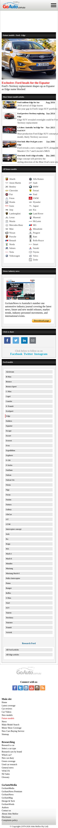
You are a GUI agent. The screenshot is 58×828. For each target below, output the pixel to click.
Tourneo (9, 622)
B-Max (8, 377)
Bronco (9, 382)
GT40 (8, 524)
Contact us (6, 810)
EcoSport (9, 411)
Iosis (7, 534)
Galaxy (9, 509)
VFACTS (6, 771)
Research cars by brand (12, 752)
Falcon (8, 475)
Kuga (8, 544)
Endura (9, 421)
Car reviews (7, 709)
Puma (8, 583)
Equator (9, 426)
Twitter (28, 354)
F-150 (8, 460)
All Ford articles (12, 650)
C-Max (8, 391)
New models (7, 715)
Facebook (16, 354)
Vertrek (9, 632)
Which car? (7, 755)
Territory (9, 618)
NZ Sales (6, 774)
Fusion (8, 500)
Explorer (9, 455)
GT (7, 519)
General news (8, 768)
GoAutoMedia (8, 788)
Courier (9, 401)
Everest (9, 441)
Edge (8, 416)
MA (7, 549)
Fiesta (8, 485)
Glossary (5, 777)
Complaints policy (10, 820)
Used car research (9, 764)
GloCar (9, 514)
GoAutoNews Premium (12, 791)
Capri (8, 396)
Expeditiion (10, 450)
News (4, 721)
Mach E (9, 559)
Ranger (9, 588)
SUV (8, 608)
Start (8, 603)
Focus (8, 495)
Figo (7, 490)
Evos (8, 445)
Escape (8, 431)
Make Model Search (10, 725)
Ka (7, 539)
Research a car (8, 745)
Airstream (10, 372)
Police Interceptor (13, 578)
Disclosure (6, 817)
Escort (8, 436)
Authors (5, 807)
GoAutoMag (7, 798)
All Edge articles (12, 655)
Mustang (9, 568)
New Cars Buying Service (13, 731)
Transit (9, 627)
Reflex (8, 593)
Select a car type (9, 748)
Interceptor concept (13, 529)
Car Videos (6, 712)
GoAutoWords (8, 804)
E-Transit (9, 406)
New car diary (8, 758)
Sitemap (5, 734)
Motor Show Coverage (11, 728)
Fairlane (9, 470)
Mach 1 (9, 554)
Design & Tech (8, 801)
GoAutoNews (8, 794)
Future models (8, 718)
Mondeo (9, 563)
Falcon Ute (10, 480)
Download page (41, 320)
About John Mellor (10, 814)
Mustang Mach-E (13, 573)
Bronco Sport (11, 386)
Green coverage (8, 761)
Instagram (40, 354)
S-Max (8, 598)
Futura (8, 504)
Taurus (8, 613)
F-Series (9, 465)
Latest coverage (8, 705)
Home (4, 702)
